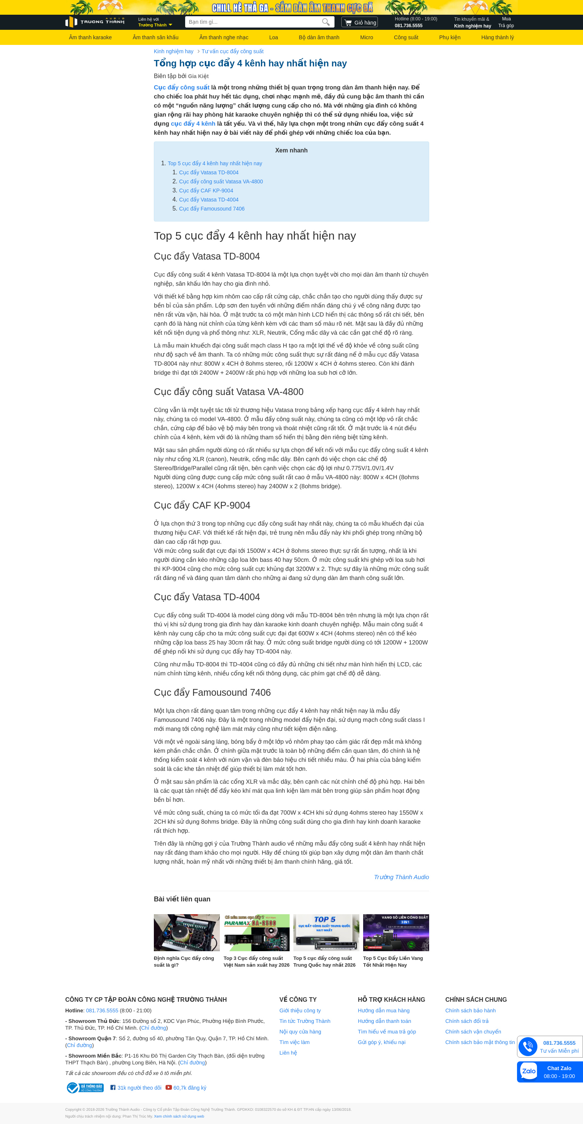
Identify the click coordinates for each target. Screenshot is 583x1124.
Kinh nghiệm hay (472, 21)
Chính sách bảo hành (470, 1010)
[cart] (359, 22)
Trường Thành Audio (401, 877)
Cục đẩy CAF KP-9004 (206, 191)
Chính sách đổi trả (467, 1021)
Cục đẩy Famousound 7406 (212, 209)
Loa (273, 37)
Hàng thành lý (497, 37)
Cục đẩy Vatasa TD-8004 (209, 172)
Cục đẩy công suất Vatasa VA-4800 (221, 181)
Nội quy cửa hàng (300, 1032)
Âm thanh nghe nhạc (224, 37)
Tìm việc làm (294, 1042)
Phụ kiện (449, 37)
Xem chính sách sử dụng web (179, 1117)
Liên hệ (288, 1053)
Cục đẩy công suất (182, 88)
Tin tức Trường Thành (304, 1021)
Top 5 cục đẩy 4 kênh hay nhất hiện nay (215, 163)
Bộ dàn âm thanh (319, 37)
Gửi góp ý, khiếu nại (381, 1042)
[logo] (95, 22)
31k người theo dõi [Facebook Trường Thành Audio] (135, 1088)
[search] (326, 22)
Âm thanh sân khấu (155, 37)
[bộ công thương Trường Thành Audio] (86, 1087)
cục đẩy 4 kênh (193, 124)
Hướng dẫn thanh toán (384, 1021)
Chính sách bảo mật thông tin (480, 1042)
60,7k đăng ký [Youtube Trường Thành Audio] (185, 1088)
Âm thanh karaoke (90, 37)
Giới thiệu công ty (300, 1010)
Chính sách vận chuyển (473, 1032)
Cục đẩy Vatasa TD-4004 (209, 200)
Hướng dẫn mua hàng (384, 1010)
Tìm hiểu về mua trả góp (387, 1032)
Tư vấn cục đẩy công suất (233, 51)
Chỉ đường (153, 1028)
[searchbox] (259, 22)
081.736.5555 (416, 21)
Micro (366, 37)
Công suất (406, 37)
